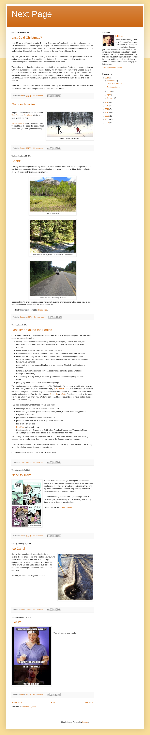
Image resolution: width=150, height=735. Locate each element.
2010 (107, 112)
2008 (107, 119)
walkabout (59, 389)
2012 (107, 106)
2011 (107, 109)
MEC (62, 394)
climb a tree (42, 310)
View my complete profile (112, 67)
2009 (107, 116)
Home (53, 703)
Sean (120, 36)
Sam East (28, 115)
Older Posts (88, 703)
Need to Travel (22, 475)
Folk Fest (20, 427)
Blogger (85, 722)
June (109, 91)
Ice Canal (18, 548)
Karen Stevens (18, 123)
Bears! (16, 161)
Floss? (16, 622)
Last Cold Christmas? (27, 37)
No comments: (38, 96)
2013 (107, 102)
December (111, 81)
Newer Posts (17, 703)
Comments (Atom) (29, 707)
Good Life (53, 394)
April (109, 95)
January (110, 98)
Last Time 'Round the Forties (32, 330)
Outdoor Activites (23, 104)
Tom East (15, 115)
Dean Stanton (66, 507)
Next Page (32, 14)
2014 (107, 78)
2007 (107, 123)
